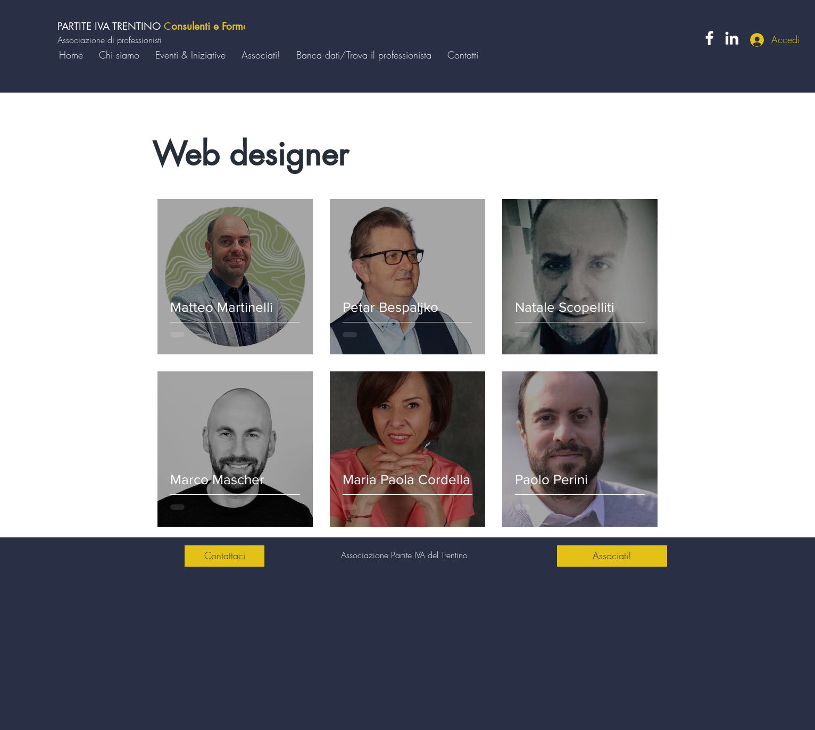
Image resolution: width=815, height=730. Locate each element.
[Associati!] (612, 556)
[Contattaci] (224, 556)
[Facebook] (709, 38)
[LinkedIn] (731, 38)
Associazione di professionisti (109, 40)
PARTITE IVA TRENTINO (110, 26)
